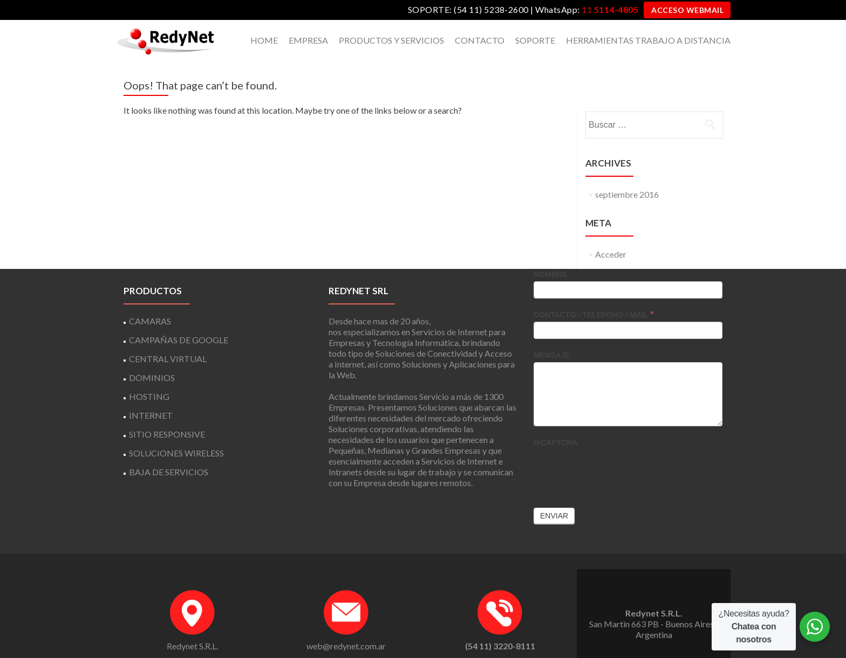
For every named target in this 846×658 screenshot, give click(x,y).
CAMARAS (150, 302)
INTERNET (151, 396)
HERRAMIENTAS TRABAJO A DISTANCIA (648, 40)
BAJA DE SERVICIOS (168, 453)
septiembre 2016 (627, 175)
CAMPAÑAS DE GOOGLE (178, 321)
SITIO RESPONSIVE (167, 415)
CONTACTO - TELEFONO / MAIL (593, 295)
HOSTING (149, 377)
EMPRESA (308, 40)
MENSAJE (552, 336)
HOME (264, 40)
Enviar (554, 497)
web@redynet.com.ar (346, 627)
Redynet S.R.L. (192, 627)
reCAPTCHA (556, 423)
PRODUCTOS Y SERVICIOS (391, 40)
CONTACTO (479, 40)
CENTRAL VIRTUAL (168, 340)
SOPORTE (535, 40)
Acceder (610, 235)
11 (610, 9)
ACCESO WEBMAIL (687, 10)
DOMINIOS (152, 359)
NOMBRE (550, 255)
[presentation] (616, 452)
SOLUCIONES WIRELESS (176, 434)
